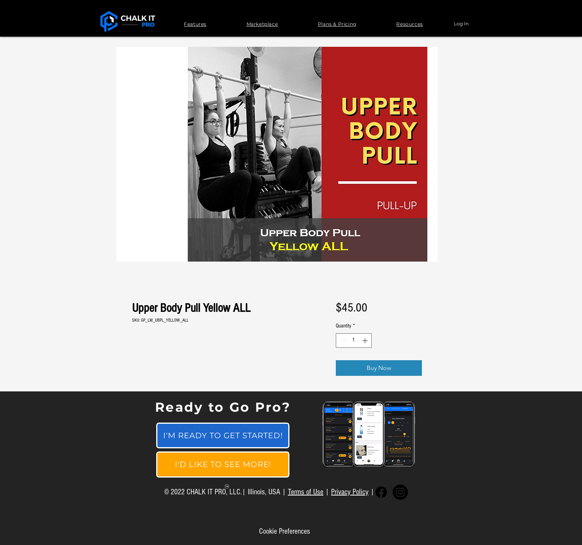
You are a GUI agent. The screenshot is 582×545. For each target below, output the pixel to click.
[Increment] (365, 340)
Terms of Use (305, 492)
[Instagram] (400, 492)
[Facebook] (381, 492)
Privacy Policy (350, 492)
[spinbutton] (354, 340)
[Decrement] (342, 340)
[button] (195, 24)
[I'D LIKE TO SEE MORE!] (222, 464)
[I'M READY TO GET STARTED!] (222, 435)
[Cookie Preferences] (285, 531)
